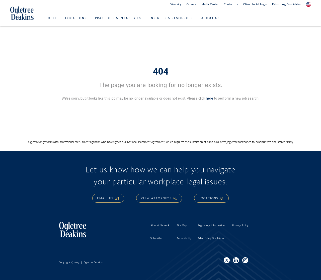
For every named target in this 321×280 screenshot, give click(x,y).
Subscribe (156, 238)
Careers (191, 4)
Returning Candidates (286, 4)
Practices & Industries (118, 18)
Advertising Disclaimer (211, 238)
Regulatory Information (211, 225)
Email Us (108, 198)
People (50, 18)
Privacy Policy (240, 225)
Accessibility (184, 238)
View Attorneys (159, 198)
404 (161, 71)
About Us (210, 18)
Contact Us (231, 4)
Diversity (175, 4)
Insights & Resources (171, 18)
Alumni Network (159, 225)
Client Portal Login (255, 4)
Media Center (210, 4)
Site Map (182, 225)
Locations (76, 18)
